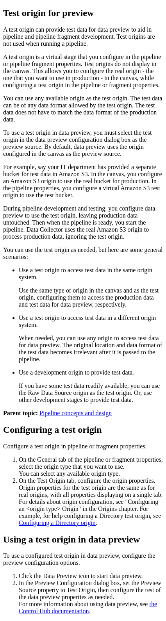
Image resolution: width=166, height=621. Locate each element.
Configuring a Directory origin (57, 522)
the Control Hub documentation (88, 607)
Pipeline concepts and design (75, 413)
